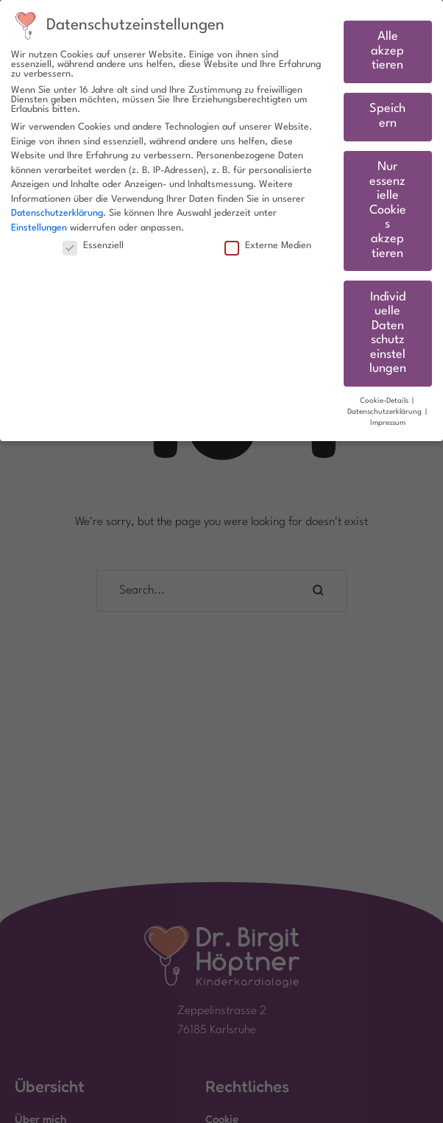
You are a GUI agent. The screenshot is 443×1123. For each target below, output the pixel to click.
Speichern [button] (387, 116)
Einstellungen (39, 228)
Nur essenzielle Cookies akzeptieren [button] (387, 210)
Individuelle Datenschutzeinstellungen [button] (387, 334)
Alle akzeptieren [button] (387, 51)
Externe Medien (267, 245)
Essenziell (93, 245)
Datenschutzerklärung (57, 213)
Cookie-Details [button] (385, 401)
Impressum (387, 423)
